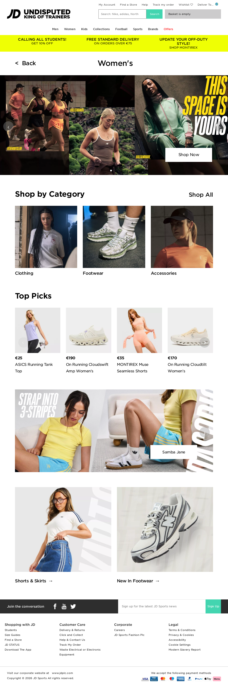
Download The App (18, 649)
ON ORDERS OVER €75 (113, 41)
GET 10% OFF (42, 41)
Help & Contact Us (72, 639)
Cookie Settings (180, 644)
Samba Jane (173, 452)
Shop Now (188, 154)
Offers (168, 29)
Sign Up (213, 606)
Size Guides (12, 635)
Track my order (163, 4)
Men (55, 29)
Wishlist (184, 4)
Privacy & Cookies (181, 635)
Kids (84, 29)
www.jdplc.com (62, 673)
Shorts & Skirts (30, 580)
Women (70, 29)
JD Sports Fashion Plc (129, 635)
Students (11, 630)
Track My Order (70, 644)
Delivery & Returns (72, 630)
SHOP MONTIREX (183, 43)
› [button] (219, 126)
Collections (101, 29)
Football (121, 29)
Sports (137, 29)
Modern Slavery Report (185, 649)
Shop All (201, 194)
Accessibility (177, 639)
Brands (153, 29)
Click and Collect (71, 635)
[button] (111, 170)
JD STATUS (12, 644)
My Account (107, 4)
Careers (119, 630)
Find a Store (128, 4)
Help (145, 4)
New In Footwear (135, 580)
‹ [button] (8, 126)
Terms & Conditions (182, 630)
